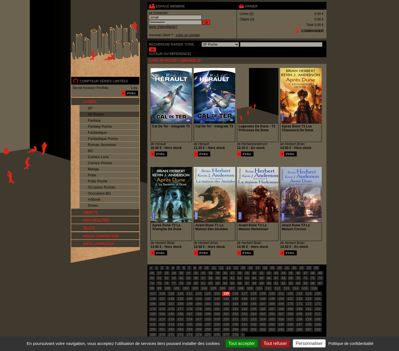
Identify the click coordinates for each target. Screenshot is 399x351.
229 (308, 319)
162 (217, 304)
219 (217, 319)
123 (208, 293)
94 (298, 283)
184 (244, 309)
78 (181, 283)
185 (253, 309)
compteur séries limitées (104, 81)
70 (298, 278)
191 (308, 309)
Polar (92, 175)
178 (189, 309)
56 (196, 278)
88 (254, 283)
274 (198, 335)
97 (320, 283)
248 (308, 324)
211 (318, 314)
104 (204, 288)
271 (171, 335)
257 (217, 329)
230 (318, 319)
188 (281, 309)
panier (251, 6)
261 (253, 329)
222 (244, 319)
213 (162, 319)
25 (316, 268)
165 (244, 304)
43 (276, 273)
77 (174, 283)
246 (290, 324)
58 (210, 278)
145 (235, 299)
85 (232, 283)
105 (213, 288)
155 (153, 304)
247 (299, 324)
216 (189, 319)
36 (225, 273)
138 (171, 299)
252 (171, 329)
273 (189, 335)
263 (272, 329)
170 (290, 304)
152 (299, 299)
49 (320, 273)
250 (153, 329)
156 (162, 304)
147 (253, 299)
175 (162, 309)
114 (295, 288)
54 (181, 278)
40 (254, 273)
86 (239, 283)
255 (198, 329)
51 (159, 278)
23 (301, 268)
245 (281, 324)
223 (253, 319)
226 (281, 319)
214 (171, 319)
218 (208, 319)
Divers (93, 205)
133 (299, 293)
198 (198, 314)
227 (290, 319)
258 (226, 329)
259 (235, 329)
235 (189, 324)
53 (174, 278)
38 (239, 273)
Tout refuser (275, 343)
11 (214, 268)
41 (261, 273)
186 (262, 309)
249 (318, 324)
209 (299, 314)
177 (180, 309)
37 (232, 273)
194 (162, 314)
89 (261, 283)
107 (231, 288)
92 (283, 283)
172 (308, 304)
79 (188, 283)
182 (226, 309)
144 (226, 299)
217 (198, 319)
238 (217, 324)
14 (235, 268)
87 (247, 283)
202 (235, 314)
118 (162, 293)
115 (305, 288)
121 (189, 293)
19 (272, 268)
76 (166, 283)
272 (180, 335)
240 (235, 324)
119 (171, 293)
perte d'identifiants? (163, 27)
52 (166, 278)
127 (244, 293)
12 (221, 268)
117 (153, 293)
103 (195, 288)
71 (305, 278)
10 (206, 268)
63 (247, 278)
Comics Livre (98, 157)
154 (318, 299)
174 (153, 309)
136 (153, 299)
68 (283, 278)
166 (253, 304)
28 (166, 273)
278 (235, 335)
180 (208, 309)
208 (290, 314)
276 (217, 335)
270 (162, 335)
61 (232, 278)
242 (253, 324)
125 (226, 293)
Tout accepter (241, 343)
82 (210, 283)
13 (228, 268)
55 (188, 278)
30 (181, 273)
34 (210, 273)
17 (257, 268)
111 (268, 288)
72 (312, 278)
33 (203, 273)
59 (217, 278)
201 (226, 314)
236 (198, 324)
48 (312, 273)
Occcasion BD (99, 193)
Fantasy (94, 120)
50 (152, 278)
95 (305, 283)
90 (269, 283)
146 (244, 299)
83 (217, 283)
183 (235, 309)
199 (208, 314)
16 (250, 268)
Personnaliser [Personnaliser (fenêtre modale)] (309, 343)
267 (308, 329)
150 (281, 299)
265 (290, 329)
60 (225, 278)
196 (180, 314)
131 (281, 293)
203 (244, 314)
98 (152, 288)
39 (247, 273)
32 (196, 273)
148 (262, 299)
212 (153, 319)
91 (276, 283)
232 (162, 324)
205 (262, 314)
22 (294, 268)
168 (272, 304)
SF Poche (96, 114)
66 (269, 278)
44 (283, 273)
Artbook (94, 199)
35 (217, 273)
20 (279, 268)
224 (262, 319)
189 (290, 309)
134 (308, 293)
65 (261, 278)
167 (262, 304)
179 (198, 309)
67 (276, 278)
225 (272, 319)
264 (281, 329)
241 (244, 324)
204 (253, 314)
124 (217, 293)
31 (188, 273)
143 (217, 299)
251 (162, 329)
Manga (93, 169)
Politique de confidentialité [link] (351, 343)
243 (262, 324)
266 (299, 329)
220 (226, 319)
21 (287, 268)
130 (272, 293)
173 (318, 304)
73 (320, 278)
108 (241, 288)
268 (318, 329)
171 (299, 304)
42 (269, 273)
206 (272, 314)
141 (198, 299)
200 (217, 314)
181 (217, 309)
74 (152, 283)
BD (90, 151)
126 (235, 293)
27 (159, 273)
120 (180, 293)
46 (298, 273)
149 (272, 299)
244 (272, 324)
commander (312, 31)
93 (291, 283)
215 (180, 319)
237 (208, 324)
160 (198, 304)
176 (171, 309)
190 (299, 309)
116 (314, 288)
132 (290, 293)
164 (235, 304)
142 (208, 299)
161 (208, 304)
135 (318, 293)
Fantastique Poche (103, 139)
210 (308, 314)
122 (198, 293)
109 (250, 288)
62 (239, 278)
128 (253, 293)
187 (272, 309)
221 (235, 319)
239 (226, 324)
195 (171, 314)
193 (153, 314)
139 (180, 299)
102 (186, 288)
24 (309, 268)
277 (226, 335)
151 (290, 299)
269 (153, 335)
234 (180, 324)
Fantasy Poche (100, 126)
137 (162, 299)
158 (180, 304)
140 (189, 299)
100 (167, 288)
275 (208, 335)
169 (281, 304)
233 (171, 324)
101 (177, 288)
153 (308, 299)
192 (318, 309)
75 (159, 283)
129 (262, 293)
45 (291, 273)
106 (222, 288)
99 (159, 288)
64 (254, 278)
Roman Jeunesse (102, 145)
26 (152, 273)
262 (262, 329)
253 (180, 329)
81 (203, 283)
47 (305, 273)
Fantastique (97, 132)
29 (174, 273)
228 (299, 319)
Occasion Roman (102, 187)
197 (189, 314)
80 (196, 283)
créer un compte (188, 35)
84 (225, 283)
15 (243, 268)
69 (291, 278)
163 (226, 304)
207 (281, 314)
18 (265, 268)
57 (203, 278)
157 (171, 304)
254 (189, 329)
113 (286, 288)
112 (277, 288)
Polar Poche (98, 181)
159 (189, 304)
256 (208, 329)
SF (90, 108)
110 (259, 288)
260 (244, 329)
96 (312, 283)
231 (153, 324)
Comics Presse (100, 163)
